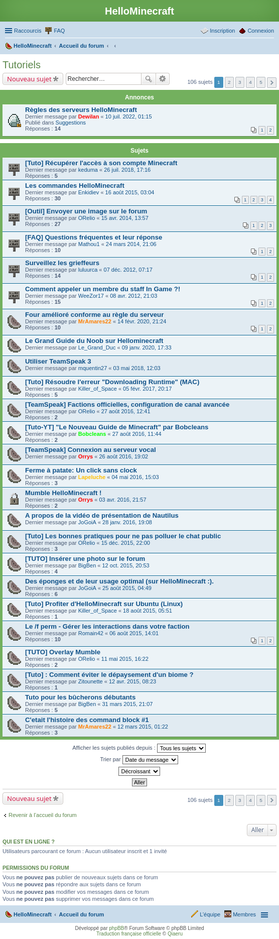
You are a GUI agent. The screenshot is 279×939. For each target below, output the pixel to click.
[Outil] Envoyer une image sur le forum (86, 211)
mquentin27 (92, 368)
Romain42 (90, 633)
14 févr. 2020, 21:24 (141, 321)
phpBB (116, 928)
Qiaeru (175, 933)
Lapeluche (91, 477)
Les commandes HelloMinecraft (74, 185)
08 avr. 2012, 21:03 (133, 296)
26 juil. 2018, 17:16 (127, 170)
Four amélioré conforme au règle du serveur (94, 314)
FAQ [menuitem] (59, 31)
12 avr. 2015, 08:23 (132, 681)
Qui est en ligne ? (29, 842)
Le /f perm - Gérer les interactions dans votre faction (107, 626)
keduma (88, 170)
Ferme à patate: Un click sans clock (81, 470)
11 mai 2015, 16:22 (125, 659)
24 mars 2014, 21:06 (131, 244)
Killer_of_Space (97, 389)
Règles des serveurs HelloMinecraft (81, 109)
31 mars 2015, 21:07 (127, 704)
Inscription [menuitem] (222, 31)
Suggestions (71, 123)
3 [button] (239, 82)
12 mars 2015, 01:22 (142, 727)
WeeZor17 (91, 296)
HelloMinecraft (33, 914)
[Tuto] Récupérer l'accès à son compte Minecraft (101, 163)
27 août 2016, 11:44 (137, 434)
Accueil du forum (81, 914)
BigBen (87, 565)
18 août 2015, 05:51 (147, 611)
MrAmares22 (94, 321)
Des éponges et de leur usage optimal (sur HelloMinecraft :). (119, 581)
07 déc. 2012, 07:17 (128, 270)
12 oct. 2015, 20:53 (126, 565)
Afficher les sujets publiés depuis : (139, 748)
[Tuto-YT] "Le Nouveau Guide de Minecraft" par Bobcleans (116, 427)
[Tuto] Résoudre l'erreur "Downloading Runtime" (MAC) (112, 382)
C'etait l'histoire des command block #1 (87, 720)
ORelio (86, 218)
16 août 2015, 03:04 (130, 192)
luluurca (88, 270)
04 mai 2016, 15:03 (135, 477)
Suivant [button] (271, 82)
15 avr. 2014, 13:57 (125, 218)
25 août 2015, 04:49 (127, 588)
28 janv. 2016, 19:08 (127, 522)
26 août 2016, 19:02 (123, 456)
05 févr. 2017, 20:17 (147, 389)
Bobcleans (92, 434)
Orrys (85, 456)
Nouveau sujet (29, 78)
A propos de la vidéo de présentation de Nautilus (102, 515)
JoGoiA (87, 522)
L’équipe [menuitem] (210, 914)
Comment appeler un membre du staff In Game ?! (102, 289)
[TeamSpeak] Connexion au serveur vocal (90, 449)
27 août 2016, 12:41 (126, 411)
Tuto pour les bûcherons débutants (80, 697)
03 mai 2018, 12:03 (137, 368)
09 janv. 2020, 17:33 (147, 347)
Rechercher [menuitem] (270, 47)
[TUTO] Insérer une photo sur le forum (85, 558)
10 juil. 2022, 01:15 (128, 116)
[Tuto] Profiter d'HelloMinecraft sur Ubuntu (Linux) (104, 604)
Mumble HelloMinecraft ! (63, 493)
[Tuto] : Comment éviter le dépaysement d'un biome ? (109, 674)
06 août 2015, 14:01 (134, 633)
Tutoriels (22, 64)
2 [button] (229, 82)
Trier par (139, 759)
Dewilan (88, 116)
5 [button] (260, 82)
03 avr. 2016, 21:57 (122, 500)
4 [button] (250, 82)
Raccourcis (27, 31)
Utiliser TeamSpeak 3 (58, 361)
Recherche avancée (163, 79)
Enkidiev (88, 192)
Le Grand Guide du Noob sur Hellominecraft (94, 340)
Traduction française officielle (128, 933)
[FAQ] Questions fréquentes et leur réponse (93, 237)
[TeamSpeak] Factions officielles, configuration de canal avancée (127, 404)
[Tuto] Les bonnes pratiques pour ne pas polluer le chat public (123, 536)
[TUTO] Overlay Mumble (62, 652)
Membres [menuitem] (244, 914)
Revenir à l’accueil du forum (43, 815)
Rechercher (148, 79)
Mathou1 (89, 244)
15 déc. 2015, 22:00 (125, 543)
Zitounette (90, 681)
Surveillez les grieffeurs (62, 263)
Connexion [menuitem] (260, 31)
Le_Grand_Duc (97, 347)
